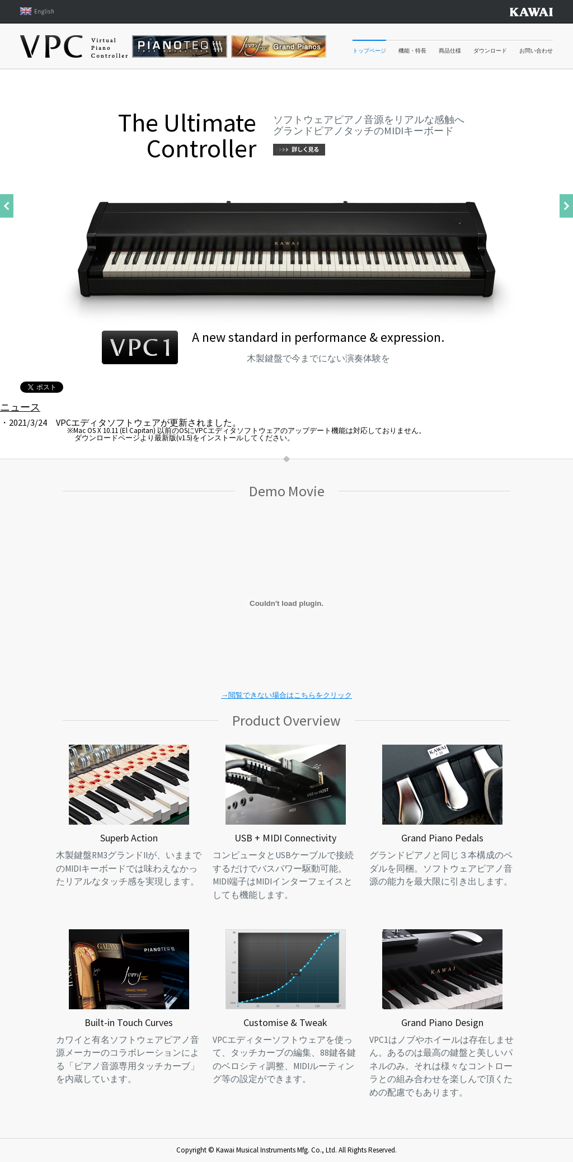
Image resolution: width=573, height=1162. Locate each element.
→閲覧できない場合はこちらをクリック (286, 695)
